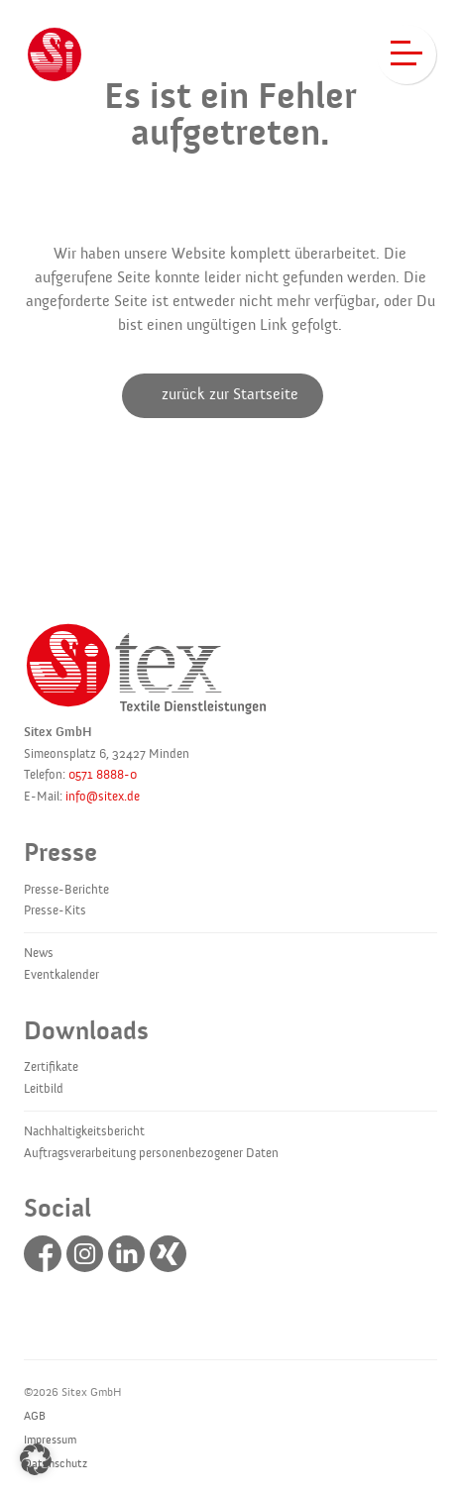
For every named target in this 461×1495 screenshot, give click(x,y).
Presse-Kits (55, 910)
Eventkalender (61, 975)
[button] (35, 1459)
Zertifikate (51, 1067)
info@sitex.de (102, 796)
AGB (35, 1416)
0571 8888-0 (102, 775)
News (39, 953)
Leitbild (43, 1089)
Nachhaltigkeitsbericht (84, 1131)
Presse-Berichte (66, 890)
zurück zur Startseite (230, 394)
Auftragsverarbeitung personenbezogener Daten (151, 1153)
